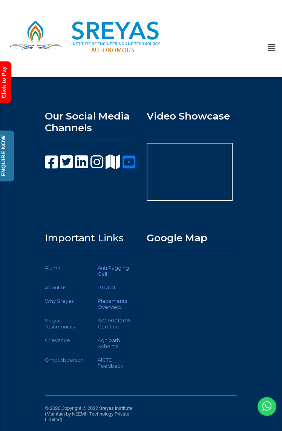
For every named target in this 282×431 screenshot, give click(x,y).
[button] (271, 47)
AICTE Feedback (110, 363)
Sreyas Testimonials (60, 323)
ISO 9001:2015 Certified (114, 323)
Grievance (57, 340)
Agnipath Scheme (109, 343)
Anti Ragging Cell (113, 271)
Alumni (53, 268)
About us (55, 287)
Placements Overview (112, 304)
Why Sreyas (59, 301)
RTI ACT (107, 287)
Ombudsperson (64, 360)
